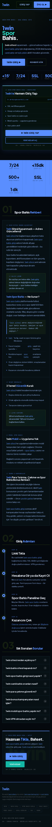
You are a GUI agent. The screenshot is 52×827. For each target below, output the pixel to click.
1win (10, 338)
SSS (32, 810)
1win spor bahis (13, 301)
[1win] (5, 4)
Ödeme (38, 810)
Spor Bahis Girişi (28, 806)
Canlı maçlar (27, 747)
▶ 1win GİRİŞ (16, 756)
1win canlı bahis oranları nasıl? (26, 683)
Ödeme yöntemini (20, 624)
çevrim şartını (27, 498)
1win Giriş (14, 806)
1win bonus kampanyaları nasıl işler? (26, 701)
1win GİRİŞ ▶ (14, 62)
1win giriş (35, 279)
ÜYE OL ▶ (42, 4)
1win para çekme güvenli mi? (26, 691)
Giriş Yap (25, 4)
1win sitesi (11, 236)
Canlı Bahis (43, 806)
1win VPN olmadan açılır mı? (26, 718)
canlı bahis (45, 794)
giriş (29, 346)
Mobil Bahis (8, 810)
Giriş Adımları (21, 810)
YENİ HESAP (15, 764)
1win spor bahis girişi (15, 509)
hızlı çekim (22, 53)
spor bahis (26, 355)
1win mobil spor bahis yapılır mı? (26, 711)
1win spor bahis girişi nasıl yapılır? (26, 675)
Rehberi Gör (36, 62)
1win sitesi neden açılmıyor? (26, 660)
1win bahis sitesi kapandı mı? (26, 668)
